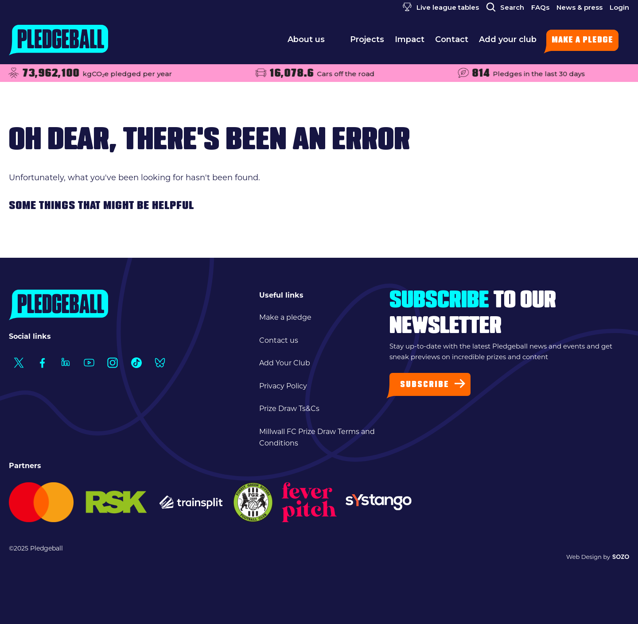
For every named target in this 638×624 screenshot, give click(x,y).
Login (619, 7)
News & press (579, 7)
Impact (409, 42)
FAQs (540, 7)
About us (313, 42)
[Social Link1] (18, 362)
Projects (367, 42)
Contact (451, 42)
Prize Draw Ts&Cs (289, 408)
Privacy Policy (283, 386)
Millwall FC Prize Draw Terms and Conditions (317, 437)
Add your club (508, 42)
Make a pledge (582, 40)
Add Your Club (284, 363)
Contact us (278, 340)
